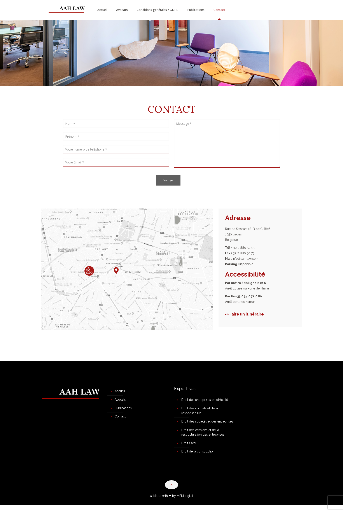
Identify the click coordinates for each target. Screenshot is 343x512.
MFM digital (185, 502)
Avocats (120, 400)
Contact (120, 419)
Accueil (120, 391)
